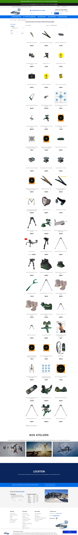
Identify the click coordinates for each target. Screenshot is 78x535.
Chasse (11, 516)
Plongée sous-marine (13, 519)
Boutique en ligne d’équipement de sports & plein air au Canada (21, 6)
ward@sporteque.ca (56, 515)
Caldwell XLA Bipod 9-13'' (61, 314)
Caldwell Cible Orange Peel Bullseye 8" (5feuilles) (32, 356)
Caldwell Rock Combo (46, 230)
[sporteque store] (56, 496)
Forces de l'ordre (25, 520)
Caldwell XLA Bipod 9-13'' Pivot (46, 251)
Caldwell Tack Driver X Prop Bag (32, 167)
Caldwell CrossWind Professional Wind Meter (32, 398)
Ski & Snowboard (13, 520)
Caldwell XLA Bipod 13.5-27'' (31, 418)
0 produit (63, 13)
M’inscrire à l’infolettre (50, 484)
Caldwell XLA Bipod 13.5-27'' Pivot (46, 293)
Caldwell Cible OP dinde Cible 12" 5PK (61, 377)
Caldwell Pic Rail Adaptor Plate (60, 42)
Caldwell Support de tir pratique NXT (46, 127)
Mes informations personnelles (40, 517)
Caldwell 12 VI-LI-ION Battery (60, 84)
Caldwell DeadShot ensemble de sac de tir (46, 315)
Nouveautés (42, 16)
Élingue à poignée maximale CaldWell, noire (61, 189)
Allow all (69, 526)
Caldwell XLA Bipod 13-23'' (61, 418)
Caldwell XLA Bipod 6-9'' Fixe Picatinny (32, 231)
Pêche (11, 517)
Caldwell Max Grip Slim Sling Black (46, 42)
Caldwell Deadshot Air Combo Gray (31, 64)
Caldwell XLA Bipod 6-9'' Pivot (31, 272)
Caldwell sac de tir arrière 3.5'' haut (61, 273)
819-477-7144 (57, 10)
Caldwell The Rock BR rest (46, 418)
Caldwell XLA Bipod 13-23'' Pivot (61, 251)
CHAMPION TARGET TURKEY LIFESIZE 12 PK (61, 336)
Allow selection (69, 529)
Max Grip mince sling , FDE (46, 188)
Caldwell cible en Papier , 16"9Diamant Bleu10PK (46, 377)
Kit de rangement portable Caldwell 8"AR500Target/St (32, 210)
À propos (24, 516)
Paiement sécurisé (25, 517)
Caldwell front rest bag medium (61, 397)
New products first (58, 25)
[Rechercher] (41, 13)
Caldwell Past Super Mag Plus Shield (31, 315)
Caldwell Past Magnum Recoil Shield (60, 294)
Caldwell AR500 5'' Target (61, 63)
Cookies (23, 522)
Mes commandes (38, 513)
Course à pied (12, 522)
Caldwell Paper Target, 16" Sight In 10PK (61, 106)
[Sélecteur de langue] (59, 6)
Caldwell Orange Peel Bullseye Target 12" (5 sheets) (46, 148)
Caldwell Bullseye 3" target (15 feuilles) (61, 127)
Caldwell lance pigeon (32, 293)
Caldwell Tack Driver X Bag (61, 167)
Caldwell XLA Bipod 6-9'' (31, 335)
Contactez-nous (25, 513)
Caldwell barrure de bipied (61, 209)
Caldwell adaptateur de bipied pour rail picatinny (61, 231)
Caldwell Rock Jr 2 (46, 63)
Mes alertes (37, 520)
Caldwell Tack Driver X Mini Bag (46, 167)
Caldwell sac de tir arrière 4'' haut (46, 272)
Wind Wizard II (60, 355)
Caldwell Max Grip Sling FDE (32, 42)
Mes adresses (37, 516)
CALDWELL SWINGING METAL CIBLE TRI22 (31, 377)
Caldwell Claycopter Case (31, 84)
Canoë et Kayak (12, 513)
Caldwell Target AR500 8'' (46, 84)
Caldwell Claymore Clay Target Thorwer (32, 127)
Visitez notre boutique (64, 10)
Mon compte (37, 511)
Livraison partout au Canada (38, 10)
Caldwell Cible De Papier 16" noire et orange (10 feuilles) (32, 148)
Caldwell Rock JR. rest (46, 335)
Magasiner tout (17, 16)
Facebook (56, 518)
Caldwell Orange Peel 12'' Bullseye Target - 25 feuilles (32, 189)
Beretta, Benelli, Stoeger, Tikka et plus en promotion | (39, 1)
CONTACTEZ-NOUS (62, 16)
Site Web (21, 500)
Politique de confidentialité (27, 523)
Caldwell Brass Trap (46, 209)
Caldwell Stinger (32, 251)
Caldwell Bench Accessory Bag (61, 147)
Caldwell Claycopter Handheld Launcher (46, 106)
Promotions (52, 16)
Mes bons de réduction (39, 519)
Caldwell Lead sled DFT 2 (46, 397)
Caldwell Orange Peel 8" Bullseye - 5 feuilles (46, 356)
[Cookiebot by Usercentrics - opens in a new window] (6, 533)
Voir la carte (14, 500)
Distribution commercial (26, 519)
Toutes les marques (30, 16)
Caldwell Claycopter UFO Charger (32, 105)
